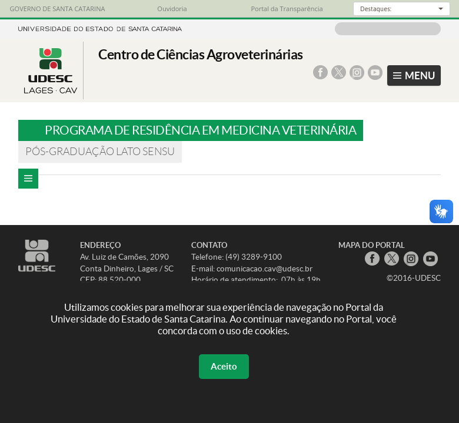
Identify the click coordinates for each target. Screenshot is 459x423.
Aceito (224, 366)
